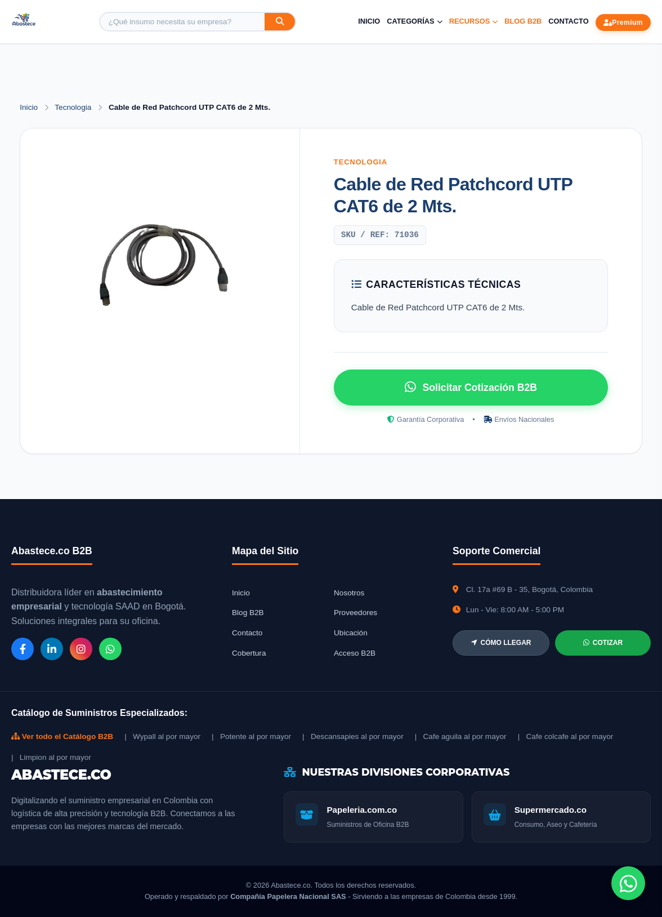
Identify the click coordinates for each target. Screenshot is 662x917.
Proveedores (355, 612)
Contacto (568, 21)
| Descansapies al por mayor (353, 736)
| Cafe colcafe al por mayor (566, 736)
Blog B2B (523, 21)
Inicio (369, 21)
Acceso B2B (354, 653)
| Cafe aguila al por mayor (461, 736)
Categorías (414, 21)
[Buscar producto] (182, 21)
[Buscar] (280, 21)
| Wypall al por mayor (162, 736)
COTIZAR (603, 643)
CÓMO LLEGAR (501, 643)
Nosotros (349, 593)
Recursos (473, 21)
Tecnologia (74, 107)
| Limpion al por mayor (51, 757)
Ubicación (351, 633)
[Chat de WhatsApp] (628, 883)
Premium (623, 22)
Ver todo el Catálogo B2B (62, 736)
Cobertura (249, 653)
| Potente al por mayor (251, 736)
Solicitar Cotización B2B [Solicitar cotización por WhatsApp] (471, 387)
